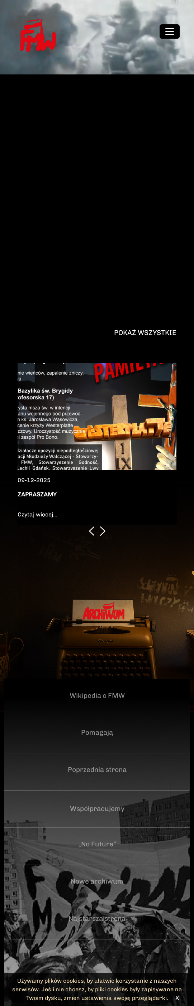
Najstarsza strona (97, 918)
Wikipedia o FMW (97, 695)
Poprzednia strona (97, 770)
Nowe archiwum (97, 881)
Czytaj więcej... (37, 514)
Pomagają (97, 732)
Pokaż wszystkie (145, 333)
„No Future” (97, 844)
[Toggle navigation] (170, 31)
